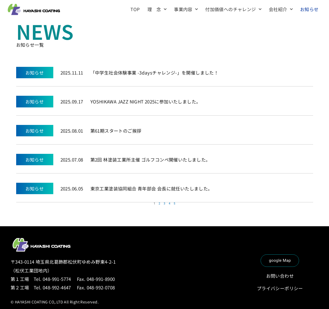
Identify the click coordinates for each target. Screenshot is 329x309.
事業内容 (186, 9)
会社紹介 (281, 9)
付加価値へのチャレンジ (233, 9)
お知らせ (309, 9)
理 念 (157, 9)
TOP (135, 9)
